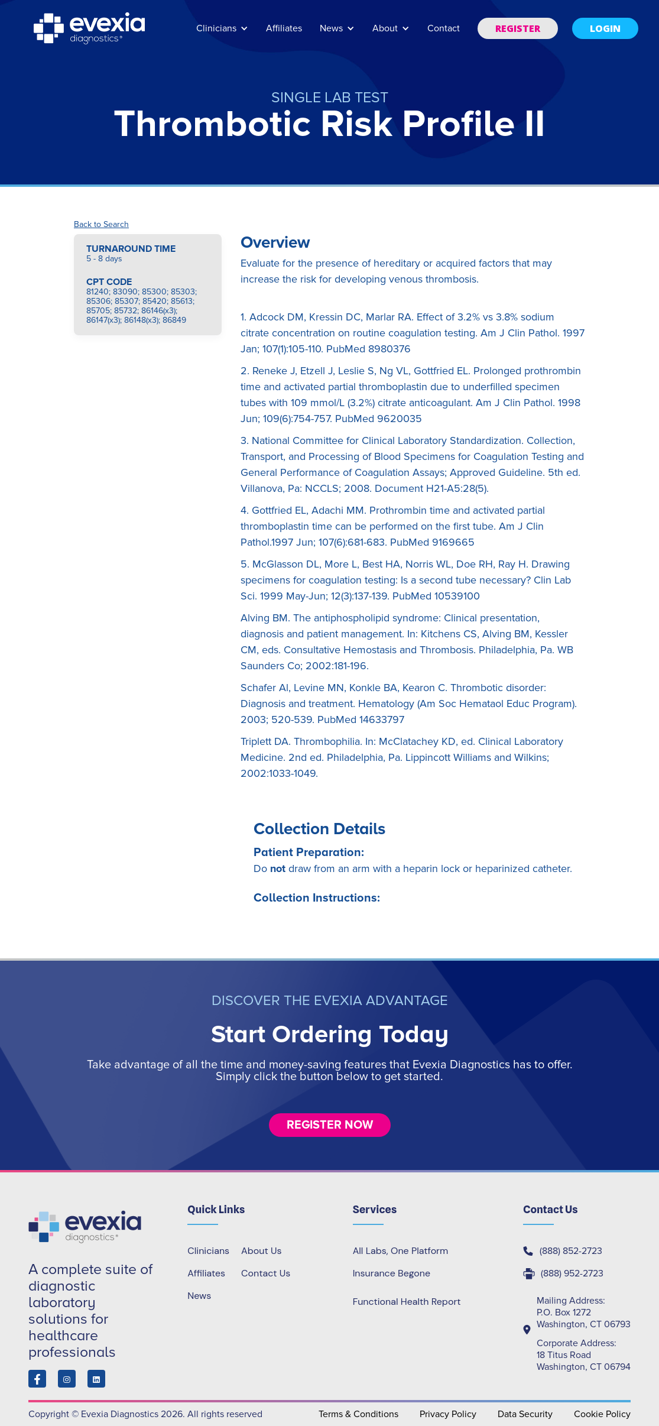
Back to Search (101, 224)
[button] (222, 34)
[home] (90, 28)
